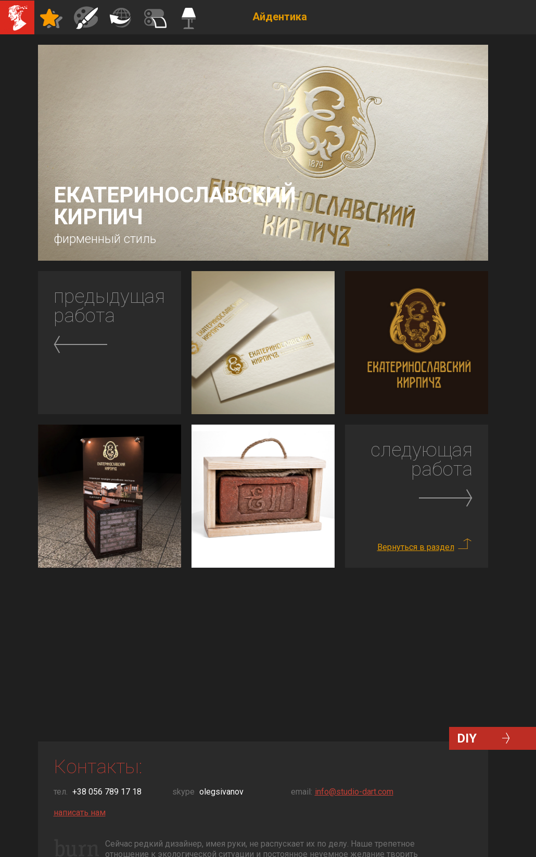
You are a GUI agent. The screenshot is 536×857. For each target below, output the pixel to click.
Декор (154, 17)
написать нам (80, 812)
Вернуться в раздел (415, 547)
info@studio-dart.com (354, 792)
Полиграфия (120, 17)
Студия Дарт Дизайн (17, 17)
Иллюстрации (86, 17)
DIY (467, 738)
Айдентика (51, 17)
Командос (189, 17)
